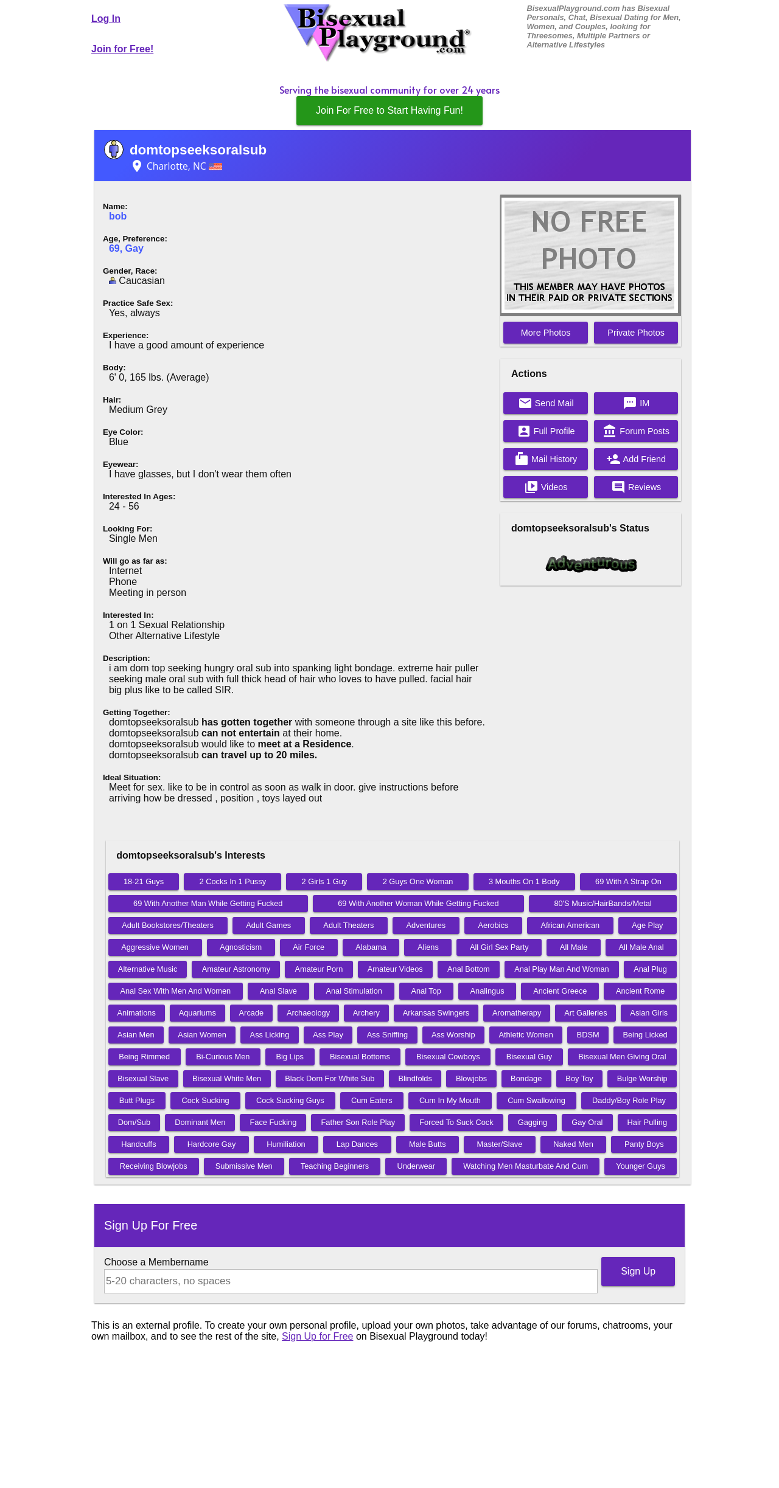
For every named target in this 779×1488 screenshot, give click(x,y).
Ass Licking (270, 1034)
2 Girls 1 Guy (325, 881)
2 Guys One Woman (418, 881)
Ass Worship (453, 1034)
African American (569, 925)
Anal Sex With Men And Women (175, 990)
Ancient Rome (640, 990)
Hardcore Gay (211, 1144)
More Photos (546, 332)
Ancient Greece (560, 990)
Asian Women (202, 1034)
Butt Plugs (137, 1100)
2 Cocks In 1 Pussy (233, 881)
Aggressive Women (155, 947)
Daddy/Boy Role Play (629, 1100)
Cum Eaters (372, 1100)
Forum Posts (636, 431)
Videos (546, 487)
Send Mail (546, 403)
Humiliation (286, 1144)
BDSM (588, 1034)
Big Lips (290, 1056)
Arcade (251, 1012)
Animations (136, 1012)
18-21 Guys (144, 881)
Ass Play (328, 1034)
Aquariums (197, 1012)
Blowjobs (471, 1078)
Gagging (532, 1122)
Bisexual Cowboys (448, 1056)
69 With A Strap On (628, 881)
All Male (574, 947)
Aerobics (493, 925)
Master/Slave (500, 1144)
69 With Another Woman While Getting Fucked (418, 903)
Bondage (526, 1078)
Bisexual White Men (226, 1078)
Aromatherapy (516, 1012)
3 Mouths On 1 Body (524, 881)
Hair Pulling (647, 1122)
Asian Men (135, 1034)
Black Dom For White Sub (329, 1078)
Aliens (428, 947)
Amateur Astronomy (236, 969)
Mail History (545, 459)
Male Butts (427, 1144)
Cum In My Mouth (450, 1100)
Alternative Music (147, 969)
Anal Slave (278, 990)
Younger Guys (640, 1166)
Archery (366, 1012)
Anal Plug (650, 969)
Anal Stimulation (354, 990)
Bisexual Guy (529, 1056)
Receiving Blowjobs (153, 1166)
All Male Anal (641, 947)
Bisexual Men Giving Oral (622, 1056)
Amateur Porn (319, 969)
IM (636, 403)
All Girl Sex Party (499, 947)
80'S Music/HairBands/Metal (602, 903)
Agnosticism (241, 947)
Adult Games (268, 925)
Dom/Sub (134, 1122)
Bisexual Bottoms (360, 1056)
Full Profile (546, 431)
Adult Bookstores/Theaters (168, 925)
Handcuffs (138, 1144)
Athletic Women (525, 1034)
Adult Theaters (348, 925)
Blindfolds (415, 1078)
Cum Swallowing (536, 1100)
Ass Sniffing (387, 1034)
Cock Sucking (205, 1100)
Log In (106, 18)
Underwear (416, 1166)
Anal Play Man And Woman (561, 969)
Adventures (426, 925)
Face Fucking (273, 1122)
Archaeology (308, 1012)
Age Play (647, 925)
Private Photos (636, 332)
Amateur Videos (395, 969)
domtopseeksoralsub (198, 149)
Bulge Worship (642, 1078)
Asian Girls (649, 1012)
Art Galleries (585, 1012)
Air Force (308, 947)
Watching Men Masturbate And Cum (525, 1166)
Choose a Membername (156, 1262)
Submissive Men (244, 1166)
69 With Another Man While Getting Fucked (207, 903)
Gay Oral (587, 1122)
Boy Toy (579, 1078)
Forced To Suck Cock (456, 1122)
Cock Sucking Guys (290, 1100)
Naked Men (573, 1144)
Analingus (487, 990)
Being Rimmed (144, 1056)
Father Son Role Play (358, 1122)
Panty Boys (644, 1144)
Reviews (636, 487)
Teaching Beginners (335, 1166)
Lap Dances (357, 1144)
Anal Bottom (468, 969)
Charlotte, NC (176, 166)
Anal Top (426, 990)
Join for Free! (122, 49)
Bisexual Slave (143, 1078)
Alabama (370, 947)
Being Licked (645, 1034)
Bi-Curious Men (223, 1056)
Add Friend (636, 459)
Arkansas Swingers (436, 1012)
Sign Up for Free (317, 1336)
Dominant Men (200, 1122)
